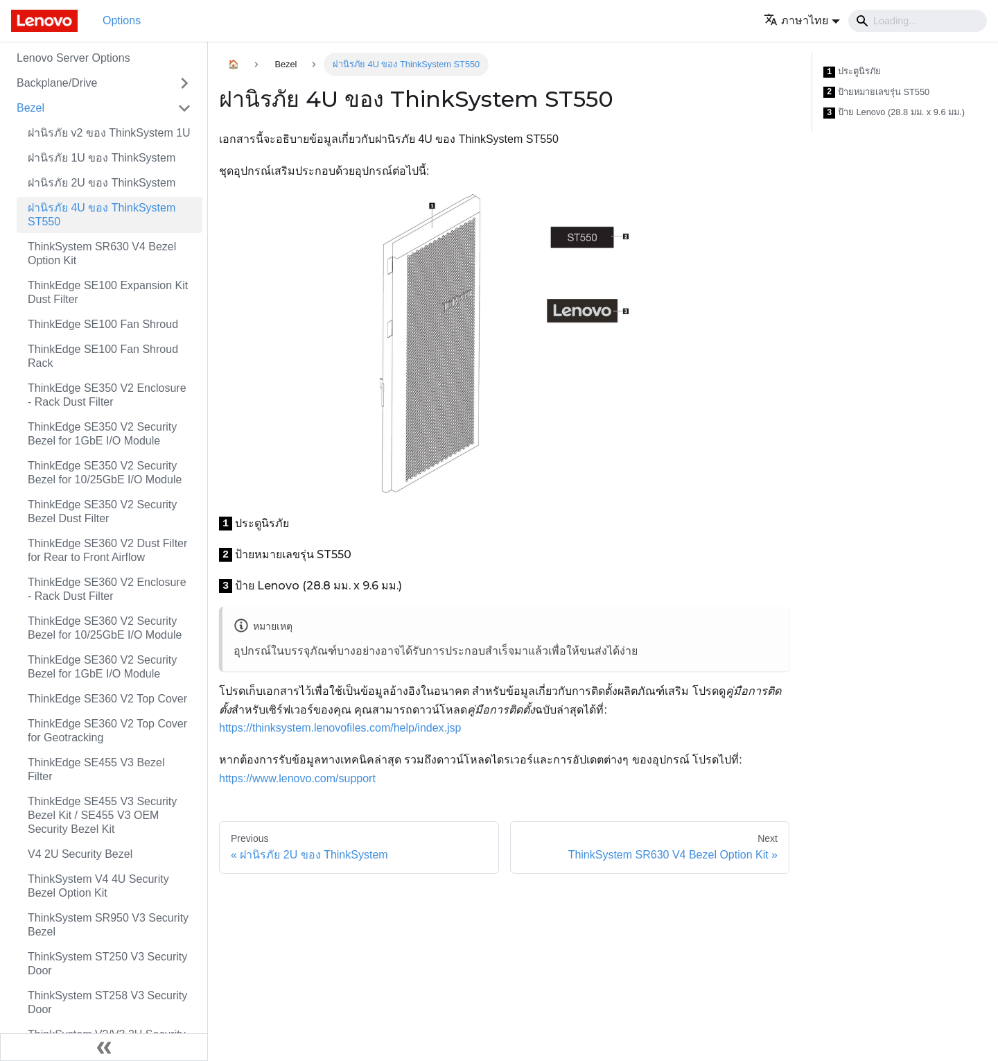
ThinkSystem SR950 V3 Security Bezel (108, 925)
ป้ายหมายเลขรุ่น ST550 (876, 92)
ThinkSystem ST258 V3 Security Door (107, 1002)
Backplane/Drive (57, 83)
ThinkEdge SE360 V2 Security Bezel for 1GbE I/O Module (102, 667)
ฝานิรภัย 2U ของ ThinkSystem (101, 183)
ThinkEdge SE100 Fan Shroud (103, 324)
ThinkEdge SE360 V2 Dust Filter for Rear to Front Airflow (107, 550)
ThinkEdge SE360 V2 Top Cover (107, 699)
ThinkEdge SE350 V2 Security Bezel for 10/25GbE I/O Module (105, 472)
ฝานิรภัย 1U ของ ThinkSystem (101, 158)
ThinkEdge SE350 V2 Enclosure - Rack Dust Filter (107, 395)
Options (122, 20)
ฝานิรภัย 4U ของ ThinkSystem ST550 (101, 214)
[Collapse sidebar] (104, 1047)
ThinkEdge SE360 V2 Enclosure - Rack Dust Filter (107, 589)
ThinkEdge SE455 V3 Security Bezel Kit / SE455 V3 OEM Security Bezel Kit (102, 815)
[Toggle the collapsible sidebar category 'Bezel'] (184, 108)
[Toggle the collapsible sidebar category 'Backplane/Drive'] (184, 83)
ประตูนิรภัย (852, 72)
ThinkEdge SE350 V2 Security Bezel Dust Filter (102, 511)
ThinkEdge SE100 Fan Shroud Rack (103, 356)
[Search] (917, 21)
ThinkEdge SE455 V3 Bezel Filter (96, 769)
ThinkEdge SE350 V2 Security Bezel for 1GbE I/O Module (102, 434)
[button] (802, 20)
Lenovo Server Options (73, 58)
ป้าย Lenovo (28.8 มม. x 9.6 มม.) (894, 113)
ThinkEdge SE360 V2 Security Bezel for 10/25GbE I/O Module (105, 628)
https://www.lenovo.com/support (297, 778)
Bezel (30, 108)
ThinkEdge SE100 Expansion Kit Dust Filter (108, 292)
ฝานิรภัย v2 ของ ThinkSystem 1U (109, 133)
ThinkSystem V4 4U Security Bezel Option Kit (98, 886)
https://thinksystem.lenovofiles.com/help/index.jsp (340, 728)
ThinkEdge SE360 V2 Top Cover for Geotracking (107, 730)
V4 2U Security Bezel (80, 854)
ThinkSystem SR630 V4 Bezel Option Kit (102, 253)
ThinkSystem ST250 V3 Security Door (107, 963)
